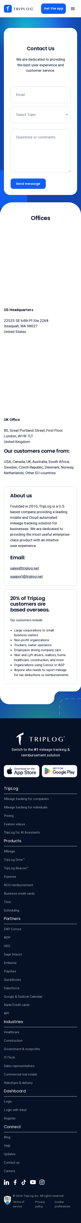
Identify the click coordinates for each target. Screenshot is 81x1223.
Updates (10, 1154)
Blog (7, 1137)
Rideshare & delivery (18, 1083)
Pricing (9, 816)
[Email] (41, 95)
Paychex (10, 971)
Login (8, 1101)
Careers (9, 1171)
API (6, 1013)
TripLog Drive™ (14, 860)
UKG (7, 946)
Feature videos (14, 824)
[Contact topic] (41, 115)
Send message (28, 184)
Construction (13, 1041)
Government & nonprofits (22, 1049)
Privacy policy (40, 1204)
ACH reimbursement (18, 885)
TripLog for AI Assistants (22, 832)
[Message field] (41, 150)
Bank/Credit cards (17, 1005)
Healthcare (11, 1032)
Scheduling (11, 910)
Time (7, 902)
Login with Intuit (15, 1110)
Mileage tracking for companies (26, 799)
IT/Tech (9, 1057)
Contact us (12, 1163)
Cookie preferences (62, 1204)
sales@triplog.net (24, 568)
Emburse (10, 963)
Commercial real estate (20, 1074)
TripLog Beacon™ (16, 868)
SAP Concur (12, 929)
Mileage (9, 851)
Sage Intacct (13, 954)
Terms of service (18, 1204)
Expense (10, 877)
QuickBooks (12, 980)
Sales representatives (19, 1066)
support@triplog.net (26, 576)
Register (10, 1118)
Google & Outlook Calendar (23, 997)
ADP (7, 937)
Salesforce (11, 988)
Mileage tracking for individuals (26, 807)
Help (7, 1146)
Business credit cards (19, 893)
